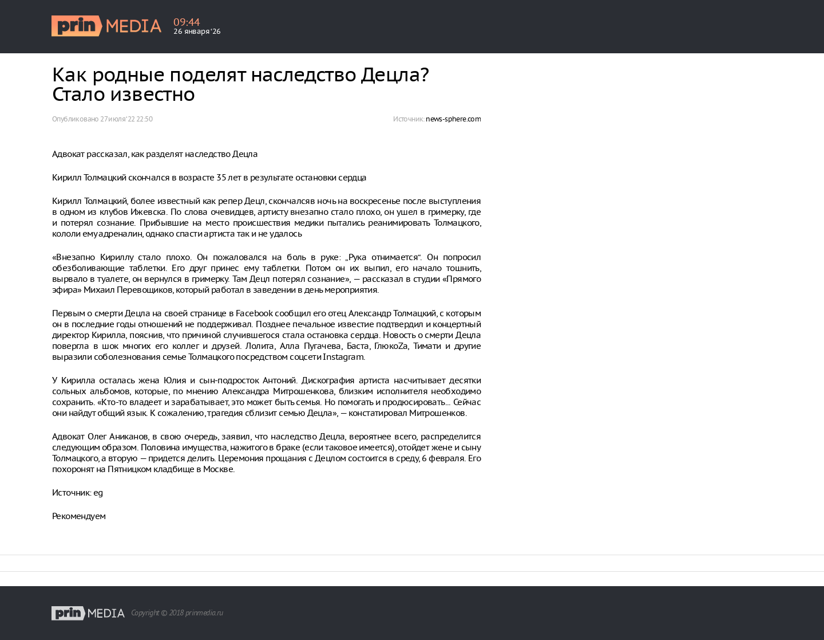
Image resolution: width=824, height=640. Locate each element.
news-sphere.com (453, 119)
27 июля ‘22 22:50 (126, 119)
